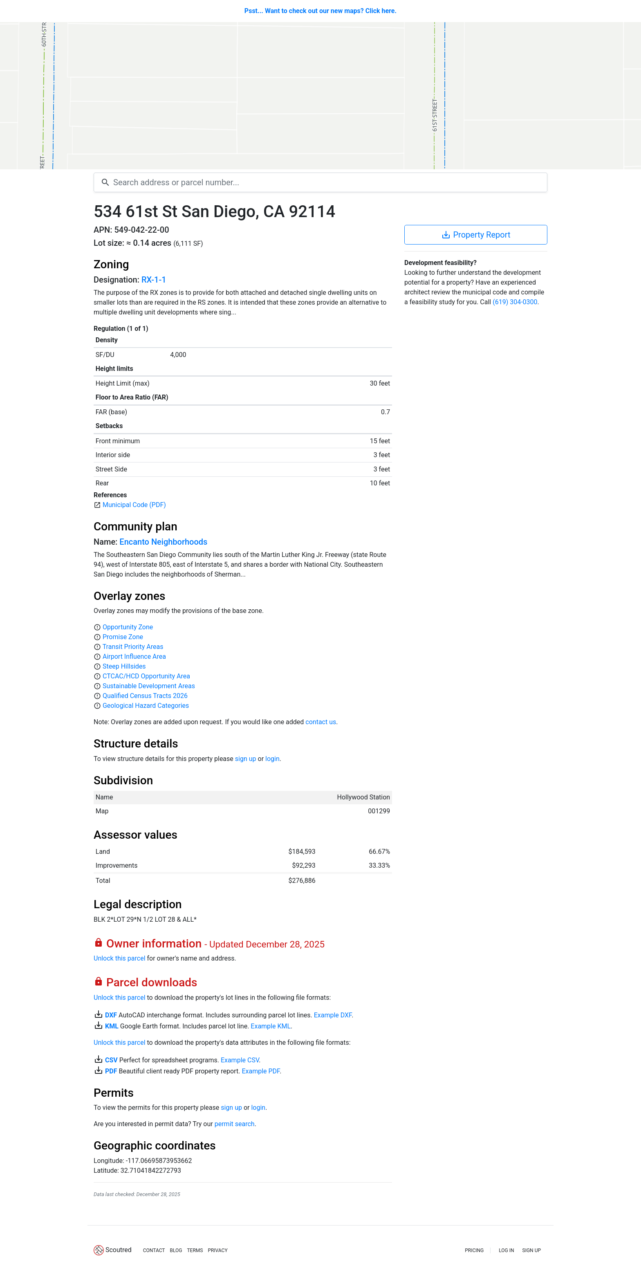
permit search (235, 1124)
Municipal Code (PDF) (134, 505)
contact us (320, 722)
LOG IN (506, 1250)
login (272, 759)
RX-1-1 (153, 280)
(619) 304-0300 (515, 302)
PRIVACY (217, 1250)
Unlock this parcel (120, 958)
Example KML (271, 1026)
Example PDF (261, 1071)
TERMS (195, 1250)
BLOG (176, 1250)
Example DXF (333, 1015)
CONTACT (154, 1250)
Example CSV (240, 1060)
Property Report (475, 235)
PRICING (474, 1250)
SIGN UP (531, 1250)
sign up (245, 759)
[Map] (320, 95)
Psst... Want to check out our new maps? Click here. (320, 11)
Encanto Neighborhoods (163, 542)
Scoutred (118, 1250)
